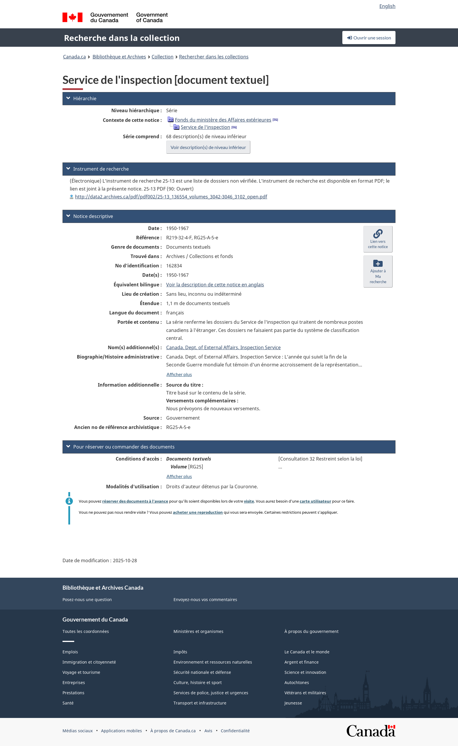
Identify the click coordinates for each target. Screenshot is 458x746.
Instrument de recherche (97, 169)
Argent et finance (301, 662)
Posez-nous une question (87, 599)
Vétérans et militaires (305, 692)
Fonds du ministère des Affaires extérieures (223, 120)
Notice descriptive (89, 216)
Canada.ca (74, 56)
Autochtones (296, 682)
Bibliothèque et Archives (119, 56)
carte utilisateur (315, 501)
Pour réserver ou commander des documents (120, 447)
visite (249, 501)
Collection (163, 56)
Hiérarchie (81, 98)
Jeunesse (293, 703)
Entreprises (74, 682)
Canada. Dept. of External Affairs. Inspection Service (223, 347)
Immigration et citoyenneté (89, 662)
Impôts (180, 652)
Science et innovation (305, 672)
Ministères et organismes (198, 631)
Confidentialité (235, 730)
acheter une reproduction (198, 512)
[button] (378, 239)
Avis (208, 730)
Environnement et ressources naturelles (213, 662)
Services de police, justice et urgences (211, 692)
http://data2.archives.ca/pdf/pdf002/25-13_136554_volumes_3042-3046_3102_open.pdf (171, 196)
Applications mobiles (121, 730)
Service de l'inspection (205, 127)
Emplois (70, 652)
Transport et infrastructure (200, 703)
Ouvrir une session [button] (369, 37)
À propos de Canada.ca (173, 730)
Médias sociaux (78, 730)
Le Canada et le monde (306, 652)
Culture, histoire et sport (198, 682)
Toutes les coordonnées (86, 631)
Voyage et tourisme (81, 672)
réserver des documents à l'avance (135, 501)
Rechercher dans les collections (214, 56)
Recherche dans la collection (122, 37)
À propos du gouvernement (311, 631)
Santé (68, 703)
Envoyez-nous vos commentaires (205, 599)
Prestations (73, 692)
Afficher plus (179, 374)
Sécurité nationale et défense (202, 672)
